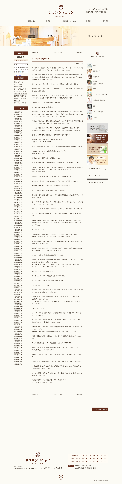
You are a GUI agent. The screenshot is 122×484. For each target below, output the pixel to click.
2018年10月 (17, 262)
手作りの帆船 (18, 84)
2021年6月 (17, 207)
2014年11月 (17, 362)
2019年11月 (17, 248)
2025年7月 (17, 124)
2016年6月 (17, 318)
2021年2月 (17, 216)
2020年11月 (17, 223)
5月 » (19, 75)
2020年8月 (17, 230)
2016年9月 (17, 311)
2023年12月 (17, 158)
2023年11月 (17, 161)
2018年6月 (17, 267)
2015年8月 (17, 341)
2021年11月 (17, 195)
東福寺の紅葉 (18, 87)
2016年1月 (17, 329)
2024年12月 (17, 130)
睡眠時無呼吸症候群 (20, 96)
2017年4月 (17, 295)
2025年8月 (17, 121)
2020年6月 (17, 234)
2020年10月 (17, 225)
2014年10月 (17, 364)
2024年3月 (17, 151)
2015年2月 (17, 355)
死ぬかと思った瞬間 (20, 103)
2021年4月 (17, 211)
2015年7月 (17, 343)
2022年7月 (17, 186)
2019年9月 (17, 251)
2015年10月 (17, 336)
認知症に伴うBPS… (20, 82)
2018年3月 (17, 274)
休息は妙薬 (17, 101)
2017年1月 (17, 302)
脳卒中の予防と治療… (20, 89)
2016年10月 (17, 309)
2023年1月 (17, 179)
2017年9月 (17, 283)
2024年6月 (17, 144)
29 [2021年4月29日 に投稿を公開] (21, 72)
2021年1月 (17, 218)
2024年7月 (17, 142)
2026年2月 (17, 112)
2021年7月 (17, 204)
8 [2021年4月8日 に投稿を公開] (20, 65)
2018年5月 (17, 269)
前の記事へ (36, 53)
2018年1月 (17, 276)
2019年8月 (17, 253)
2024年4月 (17, 149)
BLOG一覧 (57, 53)
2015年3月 (17, 352)
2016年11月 (17, 306)
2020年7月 (17, 232)
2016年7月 (17, 315)
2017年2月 (17, 299)
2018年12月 (17, 258)
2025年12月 (17, 117)
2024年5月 (17, 147)
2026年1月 (17, 114)
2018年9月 (17, 265)
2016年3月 (17, 325)
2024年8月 (17, 140)
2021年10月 (17, 198)
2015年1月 (17, 357)
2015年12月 (17, 332)
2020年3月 (17, 241)
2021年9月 (17, 200)
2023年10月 (17, 163)
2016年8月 (17, 313)
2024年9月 (17, 137)
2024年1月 (17, 156)
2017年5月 (17, 292)
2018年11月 (17, 260)
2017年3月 (17, 297)
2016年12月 (17, 304)
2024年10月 (17, 135)
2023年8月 (17, 165)
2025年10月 (17, 119)
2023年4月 (17, 172)
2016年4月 (17, 322)
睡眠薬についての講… (20, 98)
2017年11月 (17, 278)
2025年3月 (17, 126)
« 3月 (15, 75)
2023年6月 (17, 167)
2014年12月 (17, 359)
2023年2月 (17, 177)
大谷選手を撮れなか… (20, 94)
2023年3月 (17, 174)
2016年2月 (17, 327)
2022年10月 (17, 181)
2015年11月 (17, 334)
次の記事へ (79, 53)
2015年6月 (17, 346)
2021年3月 (17, 214)
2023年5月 (17, 170)
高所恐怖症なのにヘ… (20, 91)
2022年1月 (17, 191)
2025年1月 (17, 128)
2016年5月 (17, 320)
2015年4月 (17, 350)
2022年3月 (17, 188)
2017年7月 (17, 288)
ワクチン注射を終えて (42, 58)
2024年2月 (17, 154)
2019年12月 (17, 246)
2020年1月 (17, 244)
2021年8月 (17, 202)
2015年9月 (17, 339)
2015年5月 (17, 348)
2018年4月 (17, 272)
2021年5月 (17, 209)
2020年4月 (17, 239)
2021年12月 (17, 193)
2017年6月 (17, 290)
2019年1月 (17, 255)
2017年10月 (17, 281)
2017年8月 (17, 285)
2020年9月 (17, 228)
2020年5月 (17, 237)
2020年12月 (17, 221)
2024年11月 (17, 133)
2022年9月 (17, 184)
